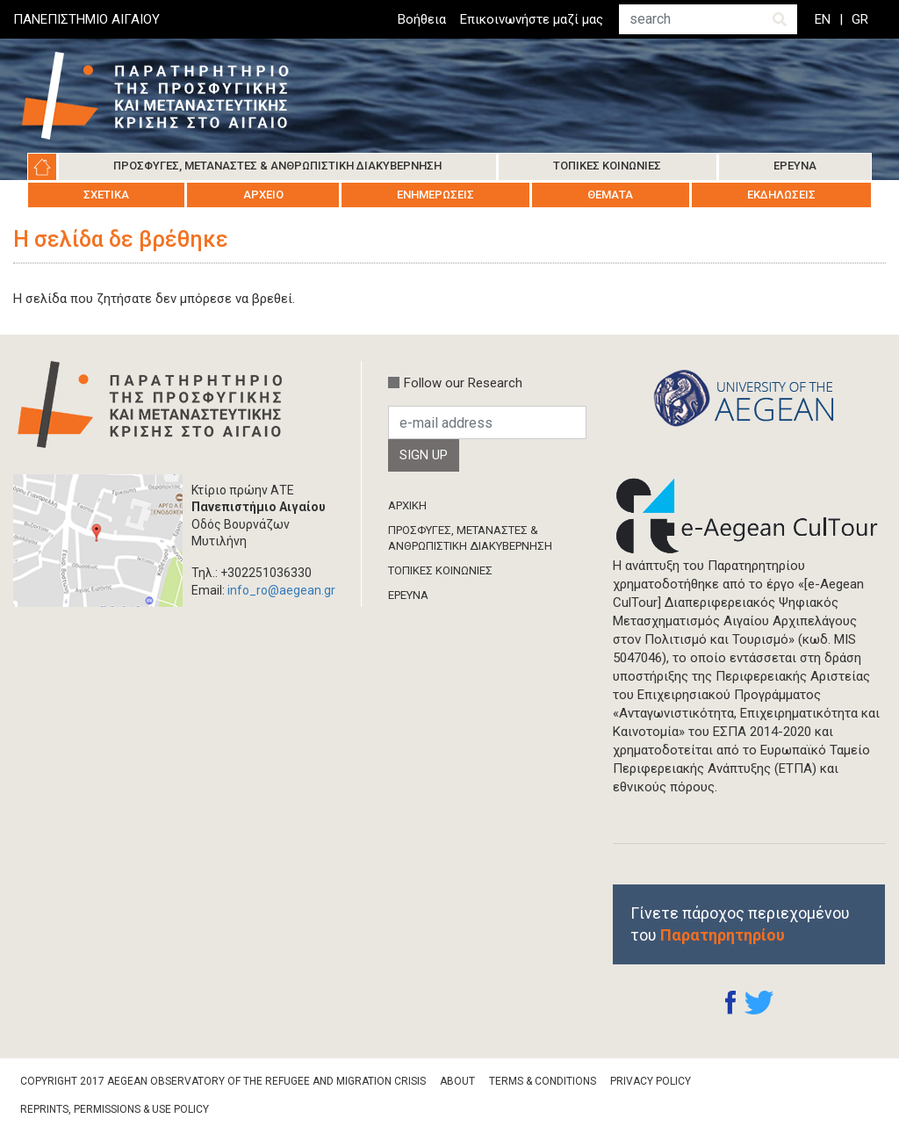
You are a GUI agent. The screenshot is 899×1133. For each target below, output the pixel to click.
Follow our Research (463, 383)
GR (860, 19)
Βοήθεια (422, 19)
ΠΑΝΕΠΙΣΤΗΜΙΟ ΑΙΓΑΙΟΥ (86, 19)
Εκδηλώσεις (781, 194)
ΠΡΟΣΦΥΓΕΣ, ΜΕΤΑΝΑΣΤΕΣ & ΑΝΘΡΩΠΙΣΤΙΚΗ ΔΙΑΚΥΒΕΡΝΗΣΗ (470, 537)
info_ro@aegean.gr (281, 590)
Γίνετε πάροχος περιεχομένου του (740, 924)
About (457, 1081)
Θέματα (610, 194)
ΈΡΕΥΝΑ (408, 595)
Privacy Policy (650, 1081)
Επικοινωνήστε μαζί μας (531, 19)
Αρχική (42, 167)
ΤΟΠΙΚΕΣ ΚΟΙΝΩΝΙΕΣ (440, 570)
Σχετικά (106, 194)
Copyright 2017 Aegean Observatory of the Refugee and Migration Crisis (223, 1081)
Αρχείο (263, 194)
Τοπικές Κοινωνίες (607, 165)
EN (823, 19)
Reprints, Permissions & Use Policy (114, 1109)
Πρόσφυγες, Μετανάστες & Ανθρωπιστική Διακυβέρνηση (277, 165)
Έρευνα (794, 165)
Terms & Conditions (542, 1081)
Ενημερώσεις (435, 194)
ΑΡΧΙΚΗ (407, 505)
